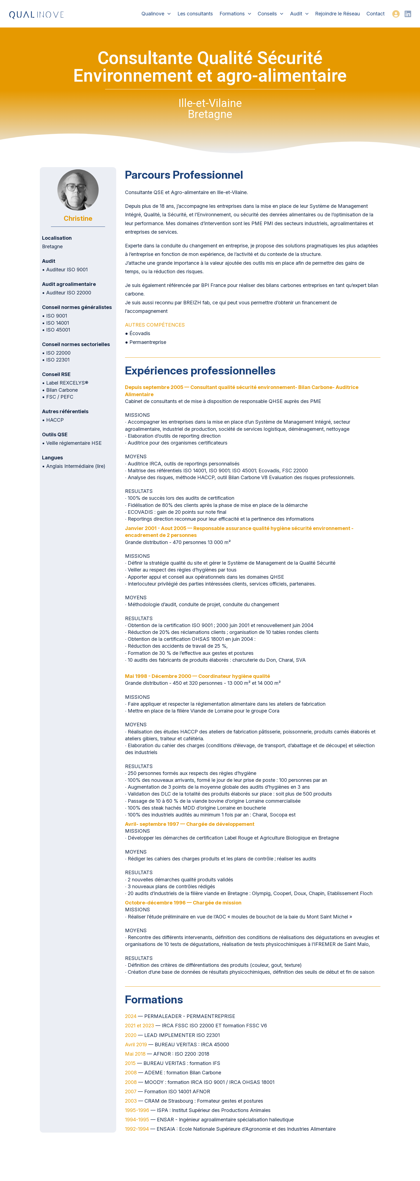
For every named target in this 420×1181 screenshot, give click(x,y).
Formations (235, 13)
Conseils (270, 13)
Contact (375, 13)
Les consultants (195, 13)
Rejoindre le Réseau (337, 13)
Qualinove (156, 13)
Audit (299, 13)
